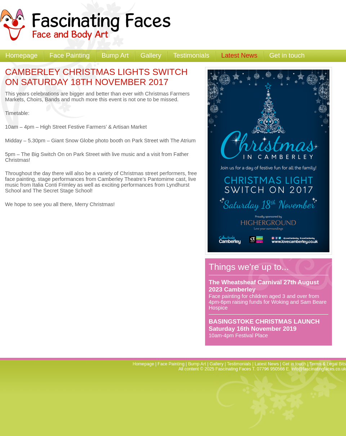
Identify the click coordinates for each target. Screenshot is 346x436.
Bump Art (115, 55)
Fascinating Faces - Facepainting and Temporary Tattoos (89, 25)
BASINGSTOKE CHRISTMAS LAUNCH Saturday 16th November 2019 (264, 325)
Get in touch (287, 55)
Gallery (151, 55)
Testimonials (191, 55)
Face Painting (69, 55)
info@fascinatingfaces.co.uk (318, 369)
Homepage (21, 55)
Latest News (239, 55)
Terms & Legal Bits (328, 363)
